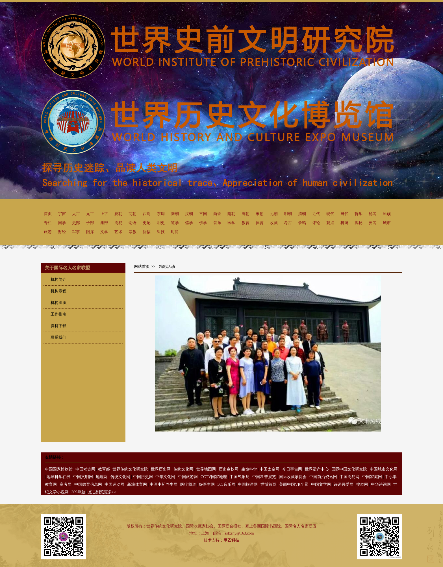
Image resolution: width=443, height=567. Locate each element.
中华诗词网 (381, 484)
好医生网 (207, 484)
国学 (62, 223)
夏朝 (118, 214)
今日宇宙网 (292, 469)
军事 (76, 232)
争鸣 (302, 223)
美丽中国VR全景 (293, 484)
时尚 (175, 232)
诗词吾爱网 (343, 484)
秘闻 (373, 214)
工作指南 (58, 314)
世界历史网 (161, 469)
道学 (175, 223)
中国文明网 (83, 477)
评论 (316, 223)
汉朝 (189, 214)
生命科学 (249, 469)
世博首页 (268, 484)
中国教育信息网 (88, 484)
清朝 (302, 214)
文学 (104, 232)
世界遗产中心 (317, 469)
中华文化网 (165, 477)
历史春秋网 (228, 469)
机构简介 (58, 279)
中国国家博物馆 (59, 469)
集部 (104, 223)
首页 (48, 214)
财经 (62, 232)
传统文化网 (183, 469)
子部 (90, 223)
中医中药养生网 (163, 484)
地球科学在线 (58, 477)
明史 (161, 223)
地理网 (102, 477)
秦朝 (175, 214)
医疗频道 (188, 484)
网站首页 (142, 266)
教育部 (104, 469)
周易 (118, 223)
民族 (387, 214)
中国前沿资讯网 (323, 477)
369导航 (78, 492)
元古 (90, 214)
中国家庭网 (372, 477)
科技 (161, 232)
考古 (288, 223)
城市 (387, 223)
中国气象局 (239, 477)
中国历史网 (143, 477)
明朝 (288, 214)
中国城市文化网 (384, 469)
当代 (344, 214)
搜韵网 (362, 484)
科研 (344, 223)
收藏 (274, 223)
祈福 (147, 232)
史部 (76, 223)
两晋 (217, 214)
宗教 (132, 232)
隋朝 (231, 214)
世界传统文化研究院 (130, 469)
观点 (330, 223)
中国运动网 (114, 484)
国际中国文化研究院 (349, 469)
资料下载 (58, 326)
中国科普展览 (264, 477)
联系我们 (58, 337)
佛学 (203, 223)
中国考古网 (85, 469)
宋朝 (260, 214)
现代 (330, 214)
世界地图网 (206, 469)
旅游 (48, 232)
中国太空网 (269, 469)
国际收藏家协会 (293, 477)
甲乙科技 (231, 540)
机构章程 (58, 291)
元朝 (274, 214)
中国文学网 (321, 484)
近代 (316, 214)
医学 (231, 223)
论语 (132, 223)
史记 (147, 223)
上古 (104, 214)
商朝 (132, 214)
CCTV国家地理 (214, 477)
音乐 (217, 223)
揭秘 (358, 223)
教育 (245, 223)
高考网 (65, 484)
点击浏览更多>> (102, 492)
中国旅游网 (188, 477)
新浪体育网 (137, 484)
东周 (161, 214)
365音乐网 (226, 484)
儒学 (189, 223)
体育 (260, 223)
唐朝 (245, 214)
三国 (203, 214)
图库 (90, 232)
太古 (76, 214)
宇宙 (62, 214)
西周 (147, 214)
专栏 (48, 223)
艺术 (118, 232)
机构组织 (58, 303)
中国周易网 (349, 477)
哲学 (358, 214)
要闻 (373, 223)
